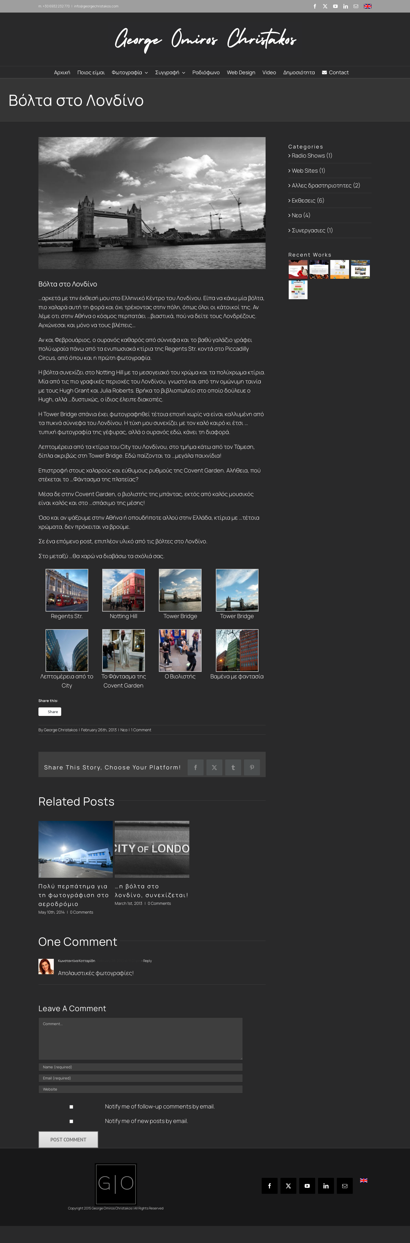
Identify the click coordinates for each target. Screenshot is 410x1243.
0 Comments (81, 912)
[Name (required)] (140, 1067)
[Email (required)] (140, 1078)
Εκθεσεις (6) (308, 200)
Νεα (123, 729)
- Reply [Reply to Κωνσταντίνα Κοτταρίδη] (146, 960)
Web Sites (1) (308, 170)
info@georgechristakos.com (96, 6)
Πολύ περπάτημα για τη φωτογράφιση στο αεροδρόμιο (73, 895)
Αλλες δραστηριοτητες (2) (326, 185)
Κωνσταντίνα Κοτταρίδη (76, 960)
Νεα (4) (301, 215)
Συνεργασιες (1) (312, 230)
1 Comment (141, 729)
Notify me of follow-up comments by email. (160, 1106)
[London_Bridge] (152, 203)
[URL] (140, 1089)
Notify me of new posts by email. (146, 1121)
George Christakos (60, 729)
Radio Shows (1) (312, 155)
